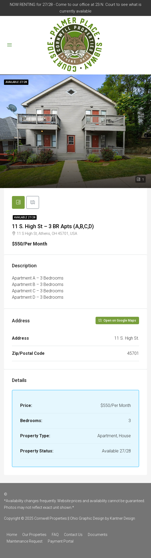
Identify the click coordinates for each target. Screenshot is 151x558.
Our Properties (34, 534)
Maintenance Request (24, 541)
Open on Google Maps (117, 320)
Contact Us (73, 534)
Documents (97, 534)
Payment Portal (61, 541)
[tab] (18, 202)
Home (12, 534)
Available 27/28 (24, 217)
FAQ (55, 534)
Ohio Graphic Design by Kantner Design (102, 518)
